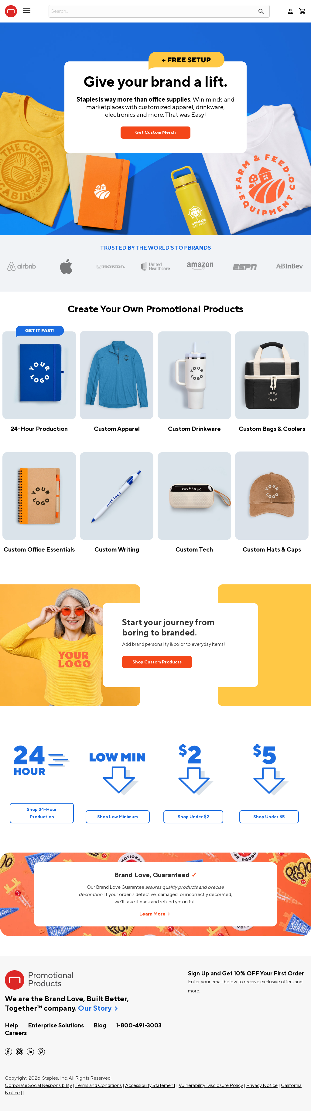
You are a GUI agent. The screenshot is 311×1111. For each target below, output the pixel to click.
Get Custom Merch (155, 132)
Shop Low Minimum (117, 817)
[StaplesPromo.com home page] (11, 11)
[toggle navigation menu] (26, 12)
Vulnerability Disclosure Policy (211, 1085)
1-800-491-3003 (139, 1026)
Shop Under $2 (193, 817)
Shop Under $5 (269, 817)
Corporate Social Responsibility (38, 1085)
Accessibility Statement (150, 1085)
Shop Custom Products (157, 662)
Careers (16, 1033)
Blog (100, 1026)
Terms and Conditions (98, 1085)
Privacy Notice (262, 1085)
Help (11, 1026)
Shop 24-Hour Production (42, 813)
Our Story (94, 1008)
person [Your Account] (290, 11)
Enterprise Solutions (56, 1026)
